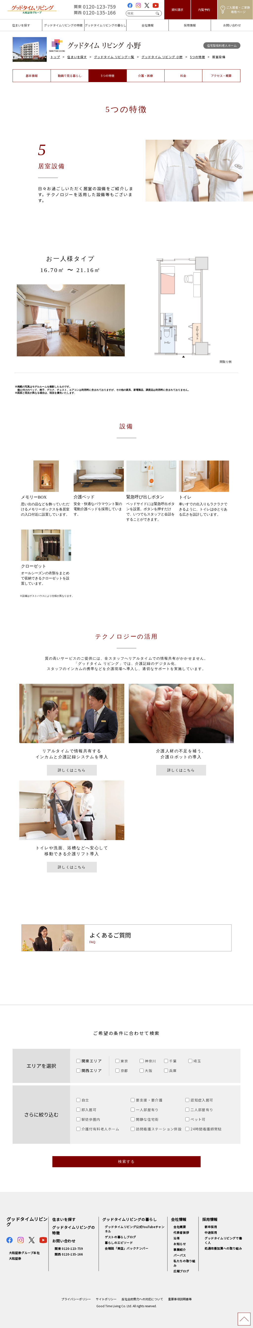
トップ (55, 57)
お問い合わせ (64, 1240)
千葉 (173, 1060)
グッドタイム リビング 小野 (162, 57)
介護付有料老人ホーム (101, 1128)
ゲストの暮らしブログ (120, 1237)
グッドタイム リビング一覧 (114, 57)
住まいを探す (77, 57)
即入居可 (89, 1109)
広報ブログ (181, 1271)
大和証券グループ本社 (24, 1253)
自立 (85, 1100)
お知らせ (179, 1244)
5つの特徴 (197, 57)
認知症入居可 (201, 1100)
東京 (124, 1060)
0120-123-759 (95, 6)
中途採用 (211, 1232)
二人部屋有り (201, 1109)
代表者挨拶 (181, 1232)
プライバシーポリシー (76, 1299)
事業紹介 (179, 1249)
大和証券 (15, 1258)
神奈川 (150, 1060)
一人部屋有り (147, 1109)
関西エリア (92, 1070)
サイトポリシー (106, 1299)
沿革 (176, 1238)
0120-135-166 (95, 12)
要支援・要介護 (149, 1100)
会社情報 (179, 1219)
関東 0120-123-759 (69, 1248)
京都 (124, 1070)
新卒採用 (211, 1227)
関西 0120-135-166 (69, 1254)
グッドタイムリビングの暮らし (129, 1219)
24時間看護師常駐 (206, 1128)
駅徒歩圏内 (91, 1119)
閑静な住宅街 (147, 1119)
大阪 (148, 1070)
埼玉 (197, 1060)
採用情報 (210, 1219)
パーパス (179, 1255)
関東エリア (92, 1060)
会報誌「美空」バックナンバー (126, 1248)
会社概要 (179, 1227)
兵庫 (173, 1070)
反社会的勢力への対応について (142, 1299)
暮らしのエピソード (119, 1242)
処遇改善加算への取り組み (223, 1248)
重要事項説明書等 (180, 1299)
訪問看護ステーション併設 (159, 1128)
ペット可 (198, 1119)
